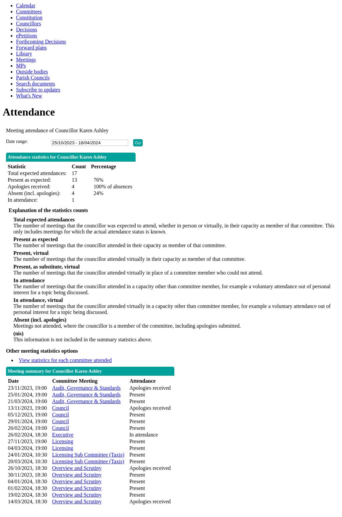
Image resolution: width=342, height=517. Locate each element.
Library (24, 53)
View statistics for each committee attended (65, 360)
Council (60, 408)
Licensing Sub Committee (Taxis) (88, 455)
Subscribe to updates (38, 90)
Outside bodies (32, 71)
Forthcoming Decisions (41, 41)
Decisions (26, 29)
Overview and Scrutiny (77, 468)
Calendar (25, 5)
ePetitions (26, 35)
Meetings (26, 59)
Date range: (17, 141)
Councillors (28, 23)
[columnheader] (28, 381)
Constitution (29, 17)
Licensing (62, 441)
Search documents (35, 84)
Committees (29, 11)
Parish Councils (33, 77)
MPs (21, 65)
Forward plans (31, 47)
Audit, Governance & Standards (86, 388)
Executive (62, 435)
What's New (29, 96)
